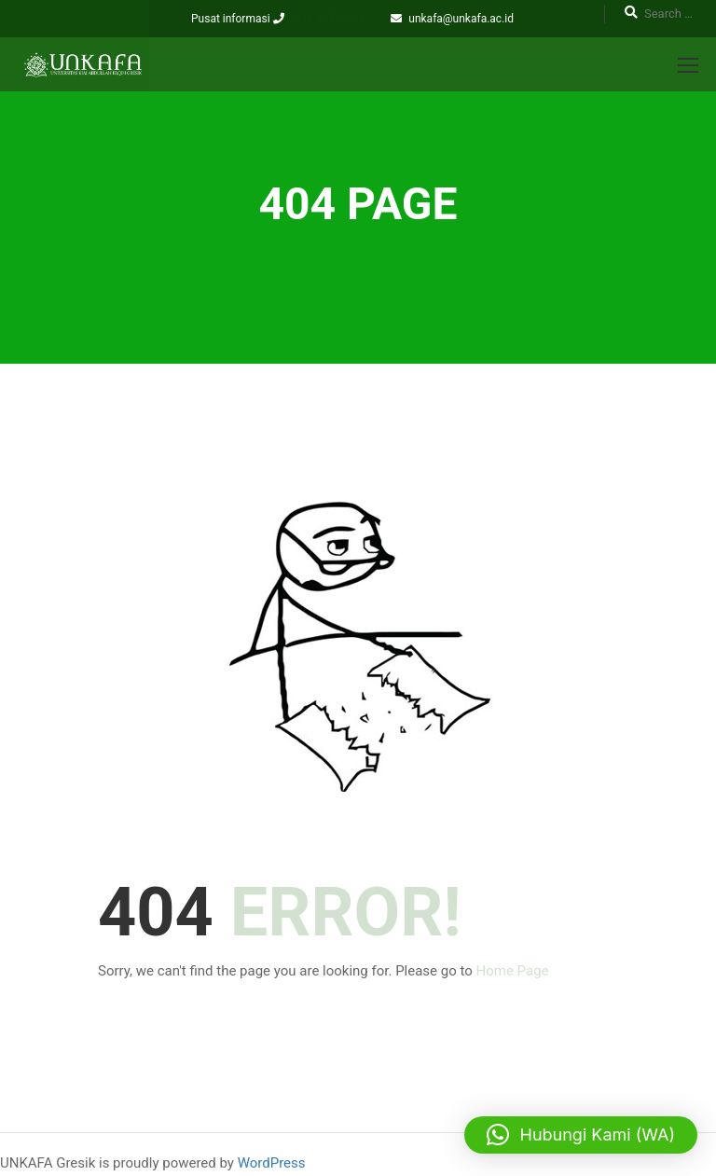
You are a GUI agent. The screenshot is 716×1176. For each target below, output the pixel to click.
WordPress (272, 1163)
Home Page (512, 970)
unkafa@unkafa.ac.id (461, 18)
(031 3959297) (328, 18)
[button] (580, 1135)
